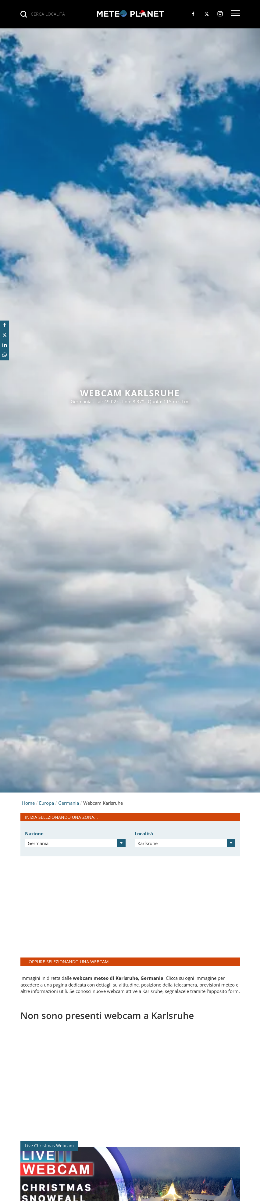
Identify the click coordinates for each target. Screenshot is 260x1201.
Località (144, 833)
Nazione (34, 833)
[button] (235, 13)
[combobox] (75, 843)
